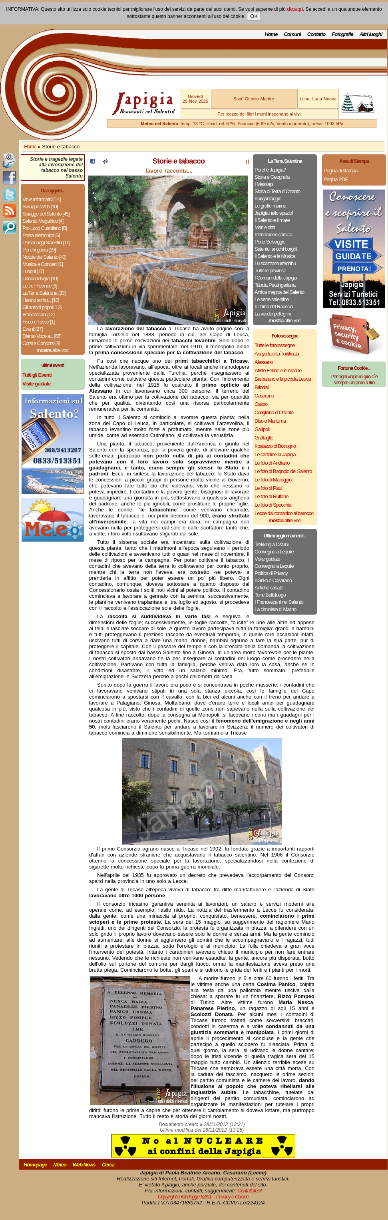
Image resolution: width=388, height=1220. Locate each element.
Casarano (264, 396)
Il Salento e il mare (272, 220)
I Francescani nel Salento (279, 602)
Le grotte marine (270, 206)
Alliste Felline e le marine (278, 370)
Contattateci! (249, 1191)
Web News (84, 1165)
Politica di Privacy (271, 573)
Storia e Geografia (272, 177)
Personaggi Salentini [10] (46, 243)
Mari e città (265, 227)
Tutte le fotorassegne (275, 345)
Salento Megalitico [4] (42, 221)
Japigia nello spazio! (274, 213)
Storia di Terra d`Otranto (277, 191)
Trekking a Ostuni (271, 544)
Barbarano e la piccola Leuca (282, 379)
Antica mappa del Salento (279, 292)
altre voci (52, 350)
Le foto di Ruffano (271, 496)
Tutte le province (270, 271)
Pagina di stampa (340, 171)
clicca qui (294, 9)
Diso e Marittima (270, 421)
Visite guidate (267, 559)
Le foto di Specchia (273, 505)
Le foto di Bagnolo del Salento (283, 471)
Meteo (59, 1165)
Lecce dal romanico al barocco (284, 513)
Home (271, 34)
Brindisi (262, 387)
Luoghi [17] (33, 271)
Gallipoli (262, 429)
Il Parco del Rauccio (274, 306)
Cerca (108, 1165)
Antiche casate (269, 588)
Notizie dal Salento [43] (44, 257)
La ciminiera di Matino (275, 609)
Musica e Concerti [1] (42, 264)
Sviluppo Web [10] (40, 207)
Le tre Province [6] (39, 286)
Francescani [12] (38, 314)
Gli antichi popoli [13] (42, 307)
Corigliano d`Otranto (274, 412)
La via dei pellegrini (273, 314)
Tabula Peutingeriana (275, 285)
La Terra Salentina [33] (44, 293)
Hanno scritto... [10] (40, 300)
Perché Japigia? (270, 170)
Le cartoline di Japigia (275, 454)
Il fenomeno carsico (273, 235)
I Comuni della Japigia (276, 278)
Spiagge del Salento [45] (46, 214)
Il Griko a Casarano (273, 580)
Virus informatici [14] (41, 199)
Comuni (292, 34)
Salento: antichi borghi (276, 249)
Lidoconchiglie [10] (40, 279)
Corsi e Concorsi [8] (41, 343)
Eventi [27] (32, 329)
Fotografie (342, 34)
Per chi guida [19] (39, 250)
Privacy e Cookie (232, 1197)
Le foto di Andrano (272, 463)
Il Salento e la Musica (275, 256)
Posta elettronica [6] (41, 235)
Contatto (316, 34)
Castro (261, 404)
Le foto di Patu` (269, 488)
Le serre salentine (272, 299)
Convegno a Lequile (274, 552)
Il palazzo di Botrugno (275, 446)
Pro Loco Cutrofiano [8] (44, 228)
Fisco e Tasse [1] (38, 322)
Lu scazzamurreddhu (275, 263)
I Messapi (264, 184)
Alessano (264, 362)
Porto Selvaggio (270, 242)
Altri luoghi (371, 34)
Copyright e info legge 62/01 (185, 1197)
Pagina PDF (336, 179)
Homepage (35, 1165)
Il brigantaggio (268, 199)
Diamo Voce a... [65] (41, 336)
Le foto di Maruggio (273, 480)
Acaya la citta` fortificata (277, 354)
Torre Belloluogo (270, 595)
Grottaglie (264, 438)
